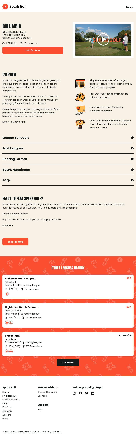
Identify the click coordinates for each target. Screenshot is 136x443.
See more (68, 362)
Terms (28, 432)
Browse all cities (10, 399)
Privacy (35, 432)
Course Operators (47, 392)
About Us (7, 411)
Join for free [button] (32, 50)
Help (40, 409)
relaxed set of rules (33, 83)
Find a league (9, 395)
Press (5, 418)
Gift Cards (7, 407)
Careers (6, 414)
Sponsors (42, 395)
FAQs (5, 403)
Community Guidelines (51, 432)
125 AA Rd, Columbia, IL (14, 31)
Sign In (130, 7)
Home (5, 392)
